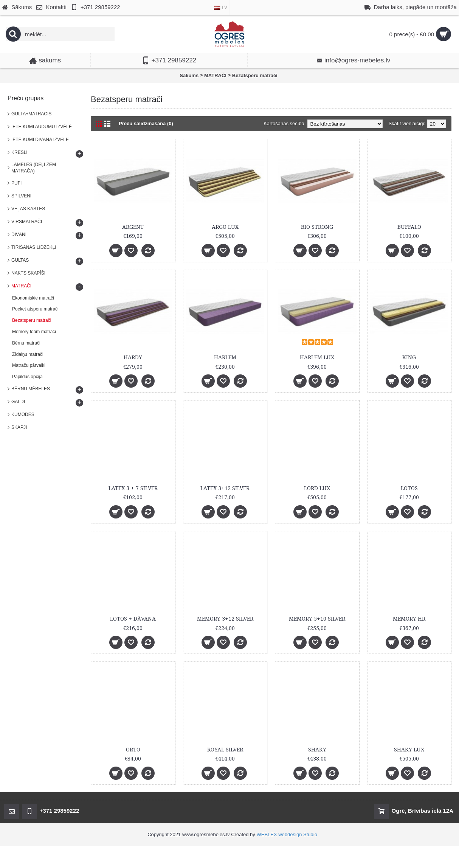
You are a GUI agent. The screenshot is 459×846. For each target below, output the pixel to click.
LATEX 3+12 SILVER (225, 488)
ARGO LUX (225, 227)
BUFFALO (409, 227)
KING (409, 357)
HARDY (133, 357)
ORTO (133, 750)
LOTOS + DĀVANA (133, 619)
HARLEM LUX (317, 357)
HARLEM (225, 357)
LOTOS (409, 488)
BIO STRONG (317, 227)
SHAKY (317, 750)
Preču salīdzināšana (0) (146, 123)
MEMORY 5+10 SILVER (317, 619)
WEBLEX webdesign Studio (286, 834)
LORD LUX (317, 488)
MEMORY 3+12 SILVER (225, 619)
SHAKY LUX (409, 750)
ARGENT (133, 227)
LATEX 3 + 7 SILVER (133, 488)
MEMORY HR (409, 619)
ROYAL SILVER (225, 750)
